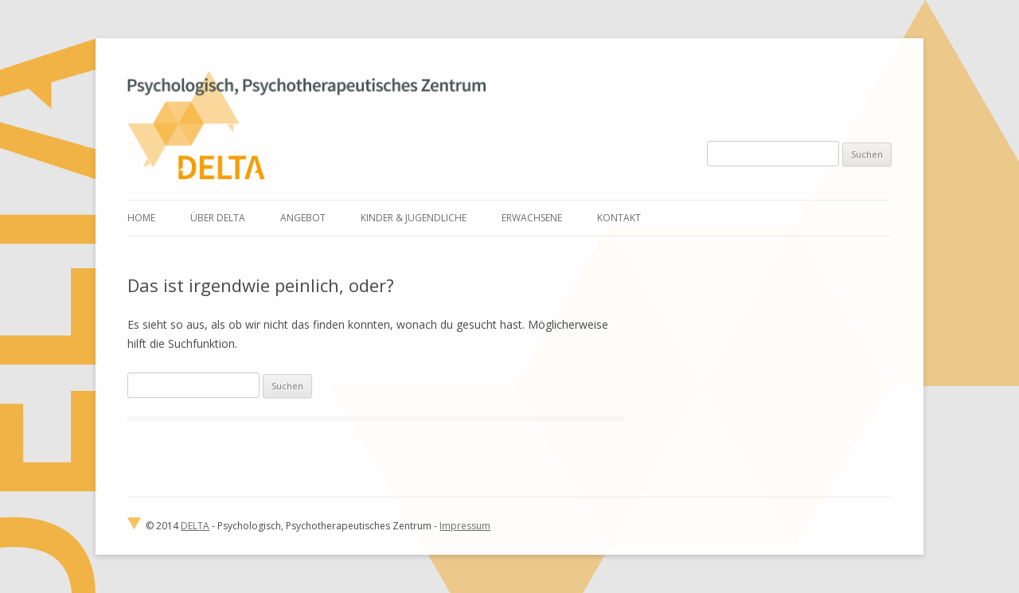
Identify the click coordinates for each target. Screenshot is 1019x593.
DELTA (195, 526)
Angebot (303, 217)
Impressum (464, 526)
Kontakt (619, 217)
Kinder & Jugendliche (414, 217)
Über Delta (217, 217)
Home (141, 217)
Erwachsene (532, 217)
